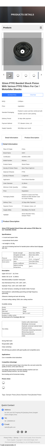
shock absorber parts (23, 395)
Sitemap (15, 437)
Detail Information (11, 137)
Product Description (32, 137)
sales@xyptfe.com (10, 427)
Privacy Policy (8, 437)
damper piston (11, 395)
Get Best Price (12, 95)
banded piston (36, 395)
